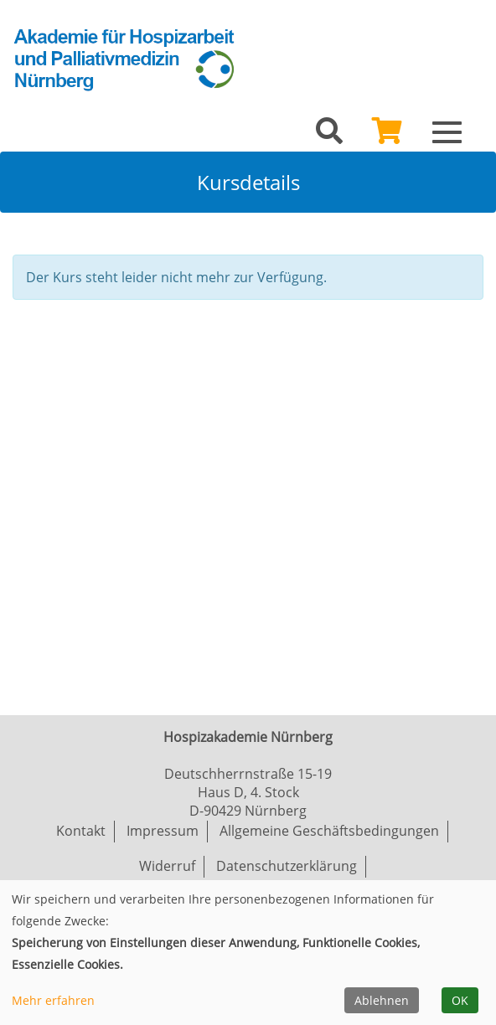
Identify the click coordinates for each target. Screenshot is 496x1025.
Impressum (163, 831)
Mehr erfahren (53, 1000)
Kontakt (81, 831)
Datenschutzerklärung (286, 866)
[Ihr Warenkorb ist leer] (387, 135)
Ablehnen (381, 1000)
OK (460, 1000)
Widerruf (167, 866)
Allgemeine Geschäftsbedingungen (329, 831)
